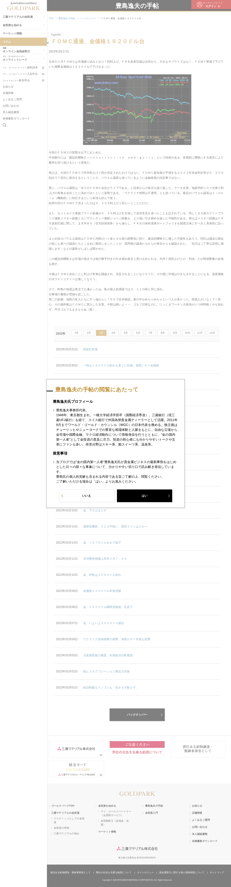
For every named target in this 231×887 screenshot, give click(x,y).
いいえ (86, 495)
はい (144, 495)
